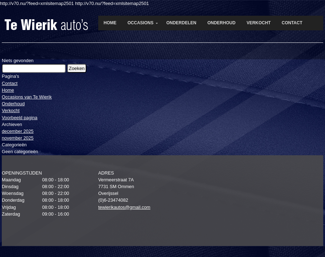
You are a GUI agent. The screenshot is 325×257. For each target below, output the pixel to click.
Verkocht (11, 110)
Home (8, 90)
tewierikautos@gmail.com (124, 207)
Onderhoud (13, 103)
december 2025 (18, 131)
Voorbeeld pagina (20, 117)
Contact (10, 83)
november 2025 (18, 138)
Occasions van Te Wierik (27, 97)
